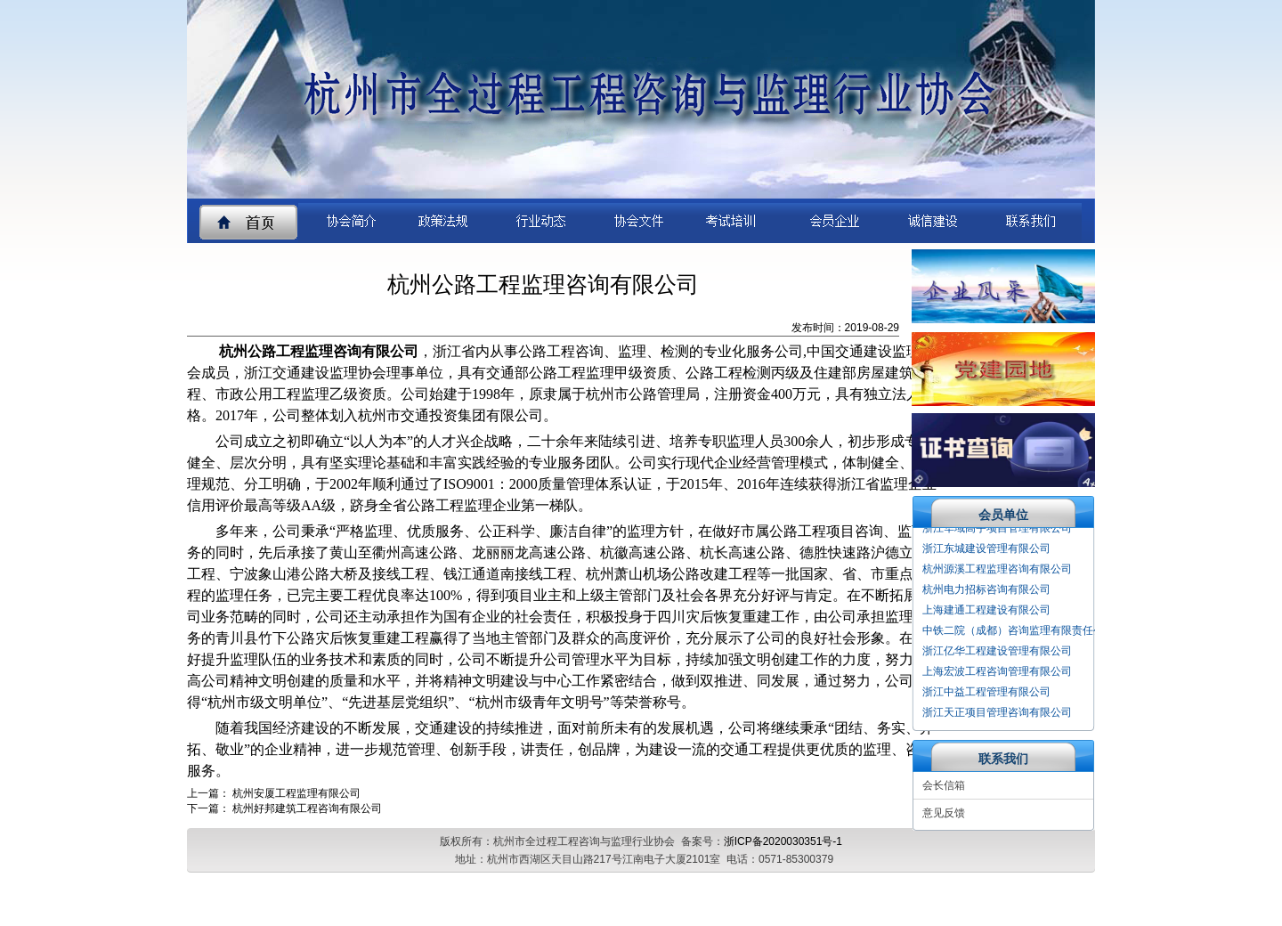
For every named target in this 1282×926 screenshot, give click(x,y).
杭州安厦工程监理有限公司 (296, 793)
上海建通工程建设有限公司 (986, 611)
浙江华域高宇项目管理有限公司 (997, 530)
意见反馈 (943, 813)
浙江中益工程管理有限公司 (986, 693)
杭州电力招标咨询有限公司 (986, 591)
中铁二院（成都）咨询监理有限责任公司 (1018, 632)
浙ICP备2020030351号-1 (783, 841)
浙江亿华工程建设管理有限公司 (997, 652)
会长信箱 (943, 785)
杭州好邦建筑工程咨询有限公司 (307, 808)
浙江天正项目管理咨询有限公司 (997, 714)
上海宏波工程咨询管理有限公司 (997, 673)
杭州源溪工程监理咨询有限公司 (997, 571)
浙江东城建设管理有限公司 (986, 550)
